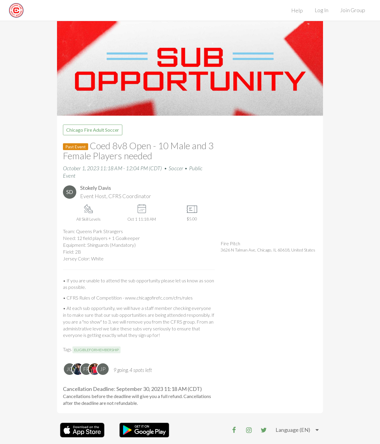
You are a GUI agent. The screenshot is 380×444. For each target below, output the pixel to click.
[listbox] (297, 430)
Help (297, 10)
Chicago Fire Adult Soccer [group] (92, 130)
